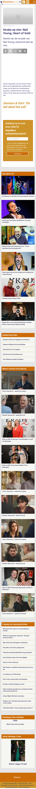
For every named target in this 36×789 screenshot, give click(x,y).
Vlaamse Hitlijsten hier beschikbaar (14, 344)
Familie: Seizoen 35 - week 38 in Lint (13, 415)
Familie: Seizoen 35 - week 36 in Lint (13, 563)
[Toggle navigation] (34, 1)
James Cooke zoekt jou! (10, 662)
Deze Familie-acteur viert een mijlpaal (15, 657)
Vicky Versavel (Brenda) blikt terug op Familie (17, 652)
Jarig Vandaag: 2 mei (11, 736)
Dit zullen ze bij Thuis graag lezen (13, 647)
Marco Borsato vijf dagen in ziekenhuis (15, 642)
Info (30, 783)
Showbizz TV (8, 174)
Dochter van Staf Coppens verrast (13, 684)
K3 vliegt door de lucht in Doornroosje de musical (18, 196)
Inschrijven (17, 154)
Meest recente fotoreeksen (14, 369)
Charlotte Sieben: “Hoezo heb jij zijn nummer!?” (18, 708)
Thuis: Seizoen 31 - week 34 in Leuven (14, 491)
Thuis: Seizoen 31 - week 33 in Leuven (14, 539)
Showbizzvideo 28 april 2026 (11, 298)
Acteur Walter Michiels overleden (13, 696)
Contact (17, 777)
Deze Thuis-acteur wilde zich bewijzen (15, 679)
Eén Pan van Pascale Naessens (13, 354)
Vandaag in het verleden (13, 717)
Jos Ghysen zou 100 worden (12, 674)
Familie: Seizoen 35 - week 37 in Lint (13, 515)
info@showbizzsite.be (26, 785)
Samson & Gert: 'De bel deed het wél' (16, 105)
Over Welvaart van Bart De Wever (13, 359)
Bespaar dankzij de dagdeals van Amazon (16, 339)
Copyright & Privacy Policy (9, 785)
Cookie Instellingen (11, 787)
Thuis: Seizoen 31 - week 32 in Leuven (14, 613)
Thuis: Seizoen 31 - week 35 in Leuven (14, 391)
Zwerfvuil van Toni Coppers (11, 349)
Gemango (26, 787)
